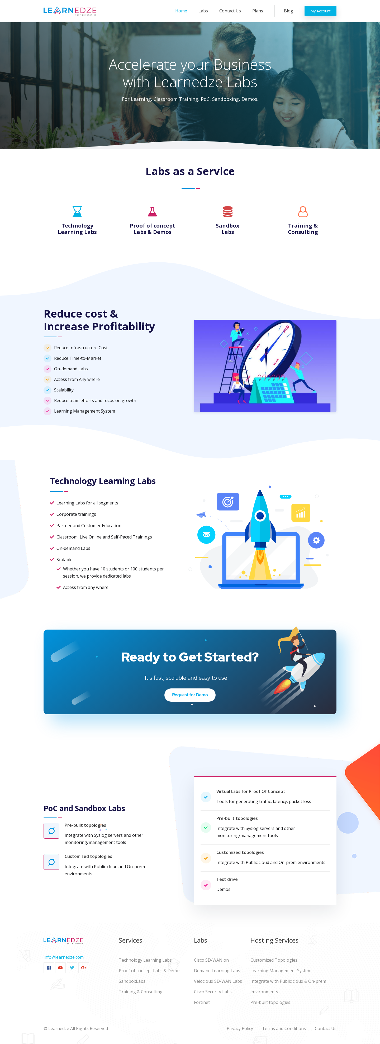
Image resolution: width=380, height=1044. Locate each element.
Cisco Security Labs (213, 992)
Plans (257, 11)
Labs (203, 11)
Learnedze (58, 1028)
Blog (288, 11)
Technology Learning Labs (145, 960)
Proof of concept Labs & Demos (150, 971)
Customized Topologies (273, 960)
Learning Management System (280, 971)
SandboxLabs (132, 981)
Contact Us (230, 11)
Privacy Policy (240, 1028)
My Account (320, 10)
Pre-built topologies (270, 1002)
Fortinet (202, 1002)
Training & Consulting (141, 992)
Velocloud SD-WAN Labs (218, 981)
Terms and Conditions (284, 1028)
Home (182, 10)
